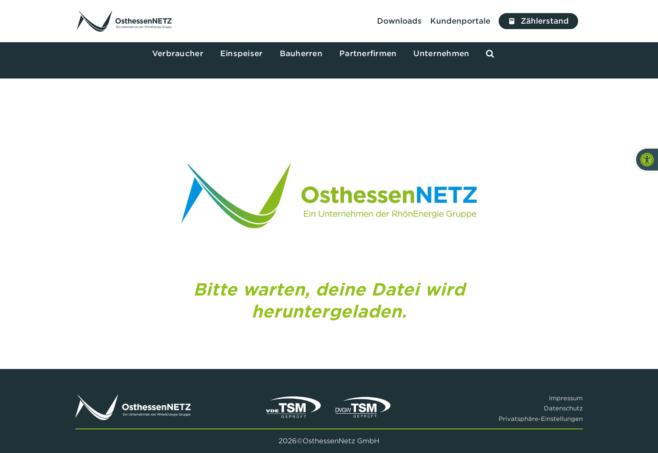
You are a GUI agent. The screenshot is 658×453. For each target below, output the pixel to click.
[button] (490, 54)
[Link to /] (124, 21)
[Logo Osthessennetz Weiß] (132, 397)
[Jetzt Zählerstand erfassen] (539, 21)
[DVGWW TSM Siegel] (363, 400)
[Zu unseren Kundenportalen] (462, 21)
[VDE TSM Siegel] (293, 400)
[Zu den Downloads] (399, 21)
